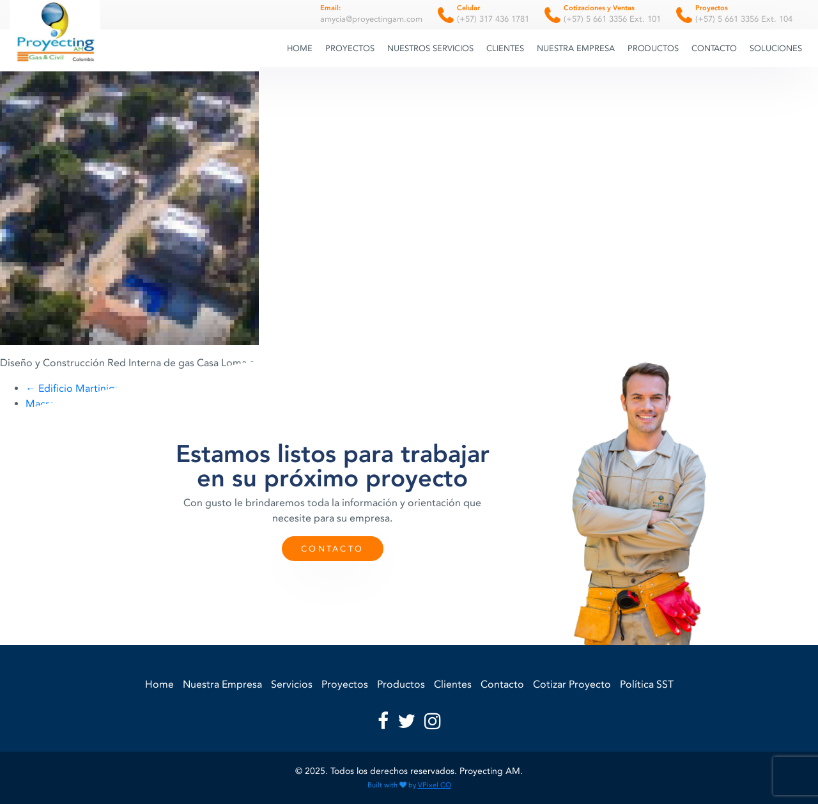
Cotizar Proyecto (572, 684)
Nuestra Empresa (576, 48)
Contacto (714, 48)
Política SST (647, 684)
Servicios (292, 684)
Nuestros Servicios (430, 48)
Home (300, 48)
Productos (653, 48)
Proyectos (349, 48)
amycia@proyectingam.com (371, 13)
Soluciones (776, 48)
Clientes (505, 48)
